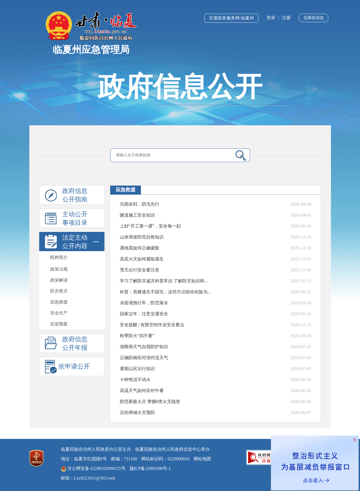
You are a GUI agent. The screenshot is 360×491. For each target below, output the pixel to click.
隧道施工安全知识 (137, 215)
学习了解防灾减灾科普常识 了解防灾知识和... (164, 281)
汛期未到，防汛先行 (139, 204)
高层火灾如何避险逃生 (142, 259)
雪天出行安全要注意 (139, 270)
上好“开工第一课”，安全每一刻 (150, 226)
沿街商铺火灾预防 (137, 412)
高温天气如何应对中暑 (142, 390)
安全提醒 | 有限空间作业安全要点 (152, 324)
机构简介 (59, 257)
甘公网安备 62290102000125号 (93, 469)
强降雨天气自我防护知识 (144, 346)
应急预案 (59, 324)
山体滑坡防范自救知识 (142, 237)
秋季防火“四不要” (137, 335)
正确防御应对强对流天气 (144, 357)
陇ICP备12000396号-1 (150, 468)
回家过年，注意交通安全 (144, 313)
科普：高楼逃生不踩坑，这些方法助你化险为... (165, 292)
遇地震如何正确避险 (139, 248)
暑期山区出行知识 (137, 368)
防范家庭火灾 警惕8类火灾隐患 (150, 401)
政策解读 (59, 280)
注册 (286, 17)
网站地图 (202, 458)
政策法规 (59, 269)
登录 (271, 17)
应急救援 (59, 302)
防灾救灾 (59, 291)
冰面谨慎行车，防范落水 (144, 302)
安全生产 (59, 313)
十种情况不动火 (135, 379)
